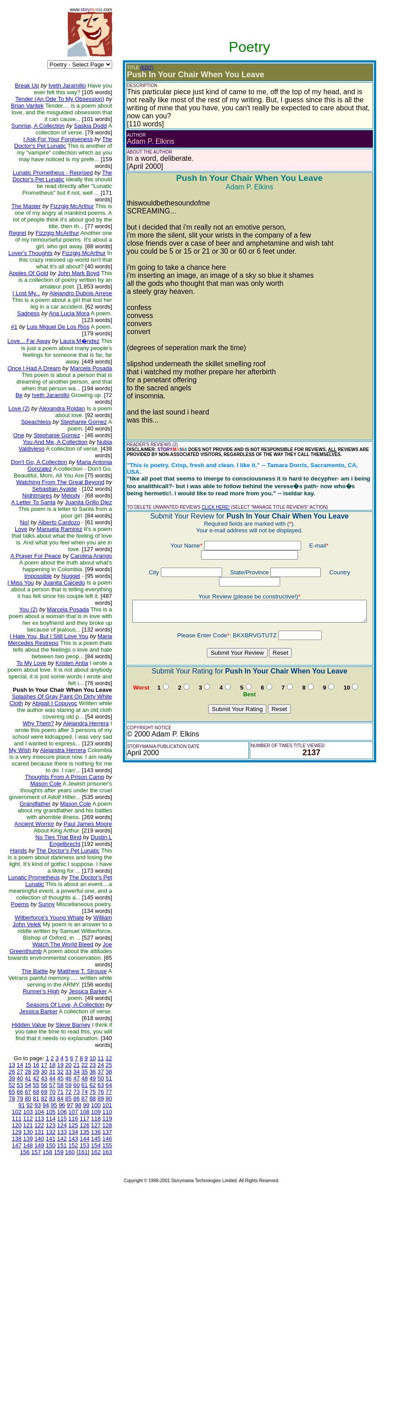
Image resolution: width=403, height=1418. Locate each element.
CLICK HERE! (198, 492)
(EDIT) (129, 67)
